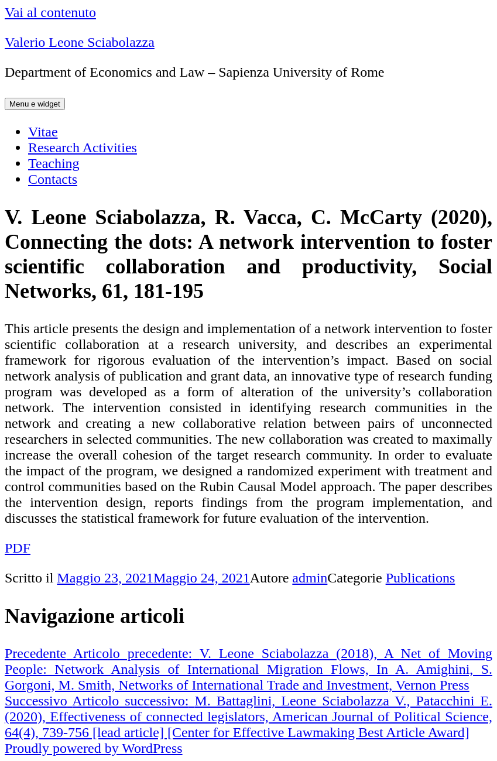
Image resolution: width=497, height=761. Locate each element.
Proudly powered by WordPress (94, 748)
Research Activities (82, 147)
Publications (420, 577)
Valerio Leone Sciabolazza (80, 42)
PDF (17, 548)
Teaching (54, 163)
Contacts (52, 179)
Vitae (43, 131)
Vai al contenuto (50, 12)
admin (309, 577)
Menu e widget (34, 104)
